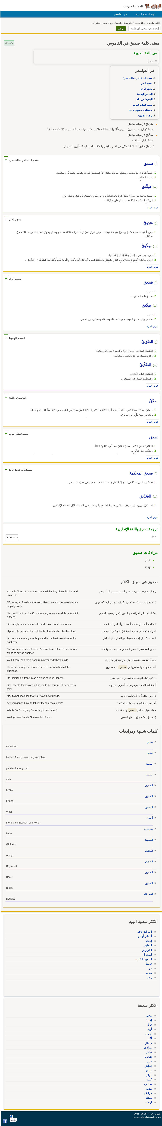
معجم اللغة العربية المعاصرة (137, 78)
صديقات (148, 829)
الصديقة (148, 839)
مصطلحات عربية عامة (140, 110)
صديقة (149, 763)
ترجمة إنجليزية (144, 115)
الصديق (148, 785)
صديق (149, 742)
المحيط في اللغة (143, 99)
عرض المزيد (152, 207)
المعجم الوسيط (144, 94)
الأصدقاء (147, 894)
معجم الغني (146, 83)
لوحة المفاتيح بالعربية (145, 14)
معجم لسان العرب (142, 105)
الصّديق (148, 850)
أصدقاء (148, 818)
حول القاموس (120, 14)
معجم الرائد (146, 88)
